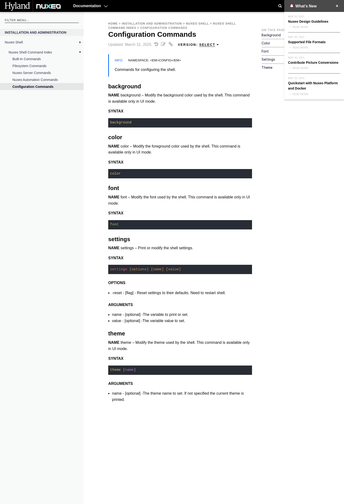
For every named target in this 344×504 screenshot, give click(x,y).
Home (113, 23)
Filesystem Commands (29, 66)
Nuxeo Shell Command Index (30, 52)
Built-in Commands (26, 59)
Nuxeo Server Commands (31, 73)
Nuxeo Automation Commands (35, 80)
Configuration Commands (33, 87)
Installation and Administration (35, 32)
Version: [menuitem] (198, 45)
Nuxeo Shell (14, 42)
